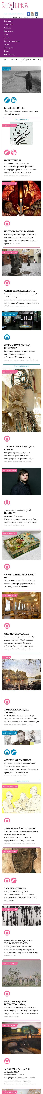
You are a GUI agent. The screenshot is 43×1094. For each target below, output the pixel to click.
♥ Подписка (9, 54)
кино (6, 34)
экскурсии (8, 47)
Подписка (12, 14)
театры (7, 37)
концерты (8, 24)
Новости (20, 14)
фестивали (8, 31)
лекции (7, 27)
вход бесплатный (11, 41)
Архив (5, 14)
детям (6, 44)
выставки (8, 21)
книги (6, 51)
